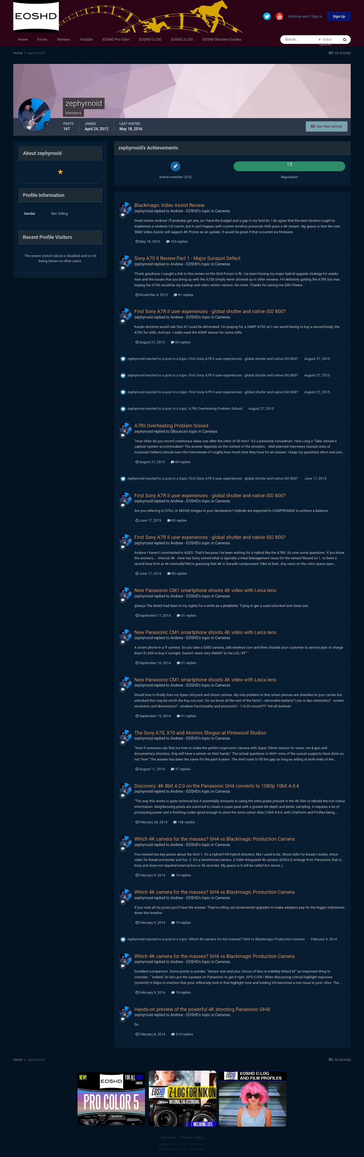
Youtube (86, 39)
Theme (167, 1137)
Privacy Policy (192, 1137)
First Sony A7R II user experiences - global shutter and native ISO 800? (210, 311)
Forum (42, 39)
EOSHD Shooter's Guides (222, 39)
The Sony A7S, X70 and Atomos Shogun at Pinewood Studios (200, 733)
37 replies (180, 769)
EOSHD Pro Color (115, 39)
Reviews (63, 39)
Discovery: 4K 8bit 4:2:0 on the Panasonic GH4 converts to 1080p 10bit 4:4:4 (216, 786)
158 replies (184, 822)
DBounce (178, 431)
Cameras (222, 211)
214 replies (182, 1034)
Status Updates (325, 42)
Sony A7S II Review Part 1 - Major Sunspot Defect (187, 258)
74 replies (181, 875)
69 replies (180, 462)
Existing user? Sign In (305, 17)
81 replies (183, 295)
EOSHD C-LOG (150, 39)
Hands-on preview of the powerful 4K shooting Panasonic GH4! (202, 1009)
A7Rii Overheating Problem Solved (216, 409)
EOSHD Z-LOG (182, 39)
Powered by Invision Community (182, 1149)
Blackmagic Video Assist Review (169, 205)
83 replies (180, 342)
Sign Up (339, 16)
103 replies (177, 241)
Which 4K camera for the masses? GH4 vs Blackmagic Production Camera (214, 839)
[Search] (299, 39)
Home (23, 39)
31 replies (186, 615)
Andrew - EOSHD (184, 211)
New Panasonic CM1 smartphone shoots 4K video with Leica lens (205, 590)
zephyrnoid (143, 211)
